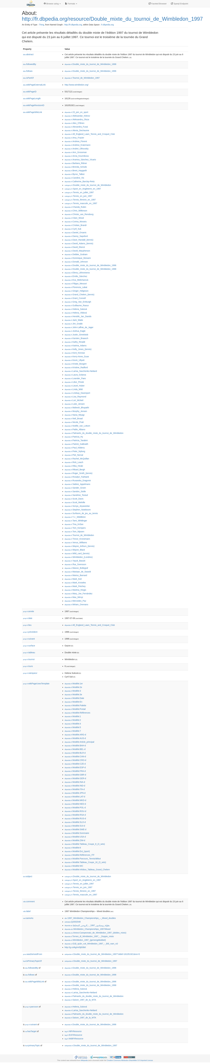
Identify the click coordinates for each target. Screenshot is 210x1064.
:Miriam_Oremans (76, 604)
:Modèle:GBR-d (75, 775)
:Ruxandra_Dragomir (78, 480)
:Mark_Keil (73, 579)
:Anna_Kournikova (77, 156)
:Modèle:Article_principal (79, 742)
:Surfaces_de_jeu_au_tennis (81, 513)
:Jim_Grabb (74, 324)
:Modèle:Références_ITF (79, 855)
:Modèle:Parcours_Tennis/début (83, 858)
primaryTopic (32, 1045)
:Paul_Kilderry (75, 448)
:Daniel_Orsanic (75, 232)
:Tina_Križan (74, 524)
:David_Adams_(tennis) (79, 243)
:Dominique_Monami (78, 258)
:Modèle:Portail (75, 709)
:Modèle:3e (73, 694)
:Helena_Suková (76, 309)
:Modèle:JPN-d (75, 793)
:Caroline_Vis (74, 178)
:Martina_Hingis (75, 590)
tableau (29, 652)
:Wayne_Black (75, 550)
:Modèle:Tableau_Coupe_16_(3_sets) (85, 862)
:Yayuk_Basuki (75, 561)
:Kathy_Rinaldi (75, 342)
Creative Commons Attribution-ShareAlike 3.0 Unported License (130, 1060)
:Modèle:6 (73, 848)
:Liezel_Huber (75, 386)
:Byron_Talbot (74, 174)
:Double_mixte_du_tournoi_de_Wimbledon (88, 185)
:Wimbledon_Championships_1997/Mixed (87, 929)
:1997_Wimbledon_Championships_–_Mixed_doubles (90, 918)
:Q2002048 (73, 922)
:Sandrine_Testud (76, 495)
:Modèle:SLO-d (75, 822)
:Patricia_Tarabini (76, 440)
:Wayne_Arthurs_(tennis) (79, 546)
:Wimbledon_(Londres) (79, 557)
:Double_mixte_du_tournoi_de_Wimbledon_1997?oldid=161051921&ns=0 (102, 954)
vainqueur (30, 673)
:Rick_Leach (74, 462)
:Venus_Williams (76, 542)
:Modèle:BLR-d (75, 753)
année (28, 611)
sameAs (28, 918)
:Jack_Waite (74, 320)
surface (29, 645)
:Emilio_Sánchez (76, 276)
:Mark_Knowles (75, 582)
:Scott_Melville (75, 502)
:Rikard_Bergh (75, 469)
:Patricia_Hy (74, 437)
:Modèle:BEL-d (75, 749)
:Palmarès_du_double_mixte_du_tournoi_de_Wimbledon (94, 433)
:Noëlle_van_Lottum (77, 426)
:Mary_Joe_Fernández (78, 593)
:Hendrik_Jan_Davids (78, 316)
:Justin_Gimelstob (76, 334)
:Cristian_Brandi (75, 225)
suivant (29, 639)
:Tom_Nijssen (74, 531)
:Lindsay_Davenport (77, 393)
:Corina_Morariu (76, 221)
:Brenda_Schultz (76, 167)
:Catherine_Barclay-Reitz (80, 181)
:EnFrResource (73, 1035)
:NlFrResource (73, 1031)
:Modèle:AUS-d (75, 738)
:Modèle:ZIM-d (75, 840)
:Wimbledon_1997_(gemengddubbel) (85, 940)
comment (29, 901)
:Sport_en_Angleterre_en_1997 (83, 189)
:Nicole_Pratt (74, 422)
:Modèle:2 (73, 720)
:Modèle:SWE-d (75, 829)
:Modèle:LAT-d (75, 796)
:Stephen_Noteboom (78, 510)
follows (28, 71)
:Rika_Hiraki (74, 466)
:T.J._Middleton (75, 517)
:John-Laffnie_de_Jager (79, 327)
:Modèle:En (73, 702)
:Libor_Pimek (74, 382)
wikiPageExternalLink (34, 85)
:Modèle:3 (73, 691)
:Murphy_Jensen (76, 411)
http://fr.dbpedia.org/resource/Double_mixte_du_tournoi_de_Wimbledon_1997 (112, 19)
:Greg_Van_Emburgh (78, 302)
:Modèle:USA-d (75, 837)
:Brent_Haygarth (76, 170)
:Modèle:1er (74, 683)
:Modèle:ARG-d (75, 734)
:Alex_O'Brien (74, 123)
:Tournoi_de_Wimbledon (79, 535)
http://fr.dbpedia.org (73, 24)
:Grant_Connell (75, 298)
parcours (31, 1007)
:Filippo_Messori (76, 283)
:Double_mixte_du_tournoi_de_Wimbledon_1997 (91, 961)
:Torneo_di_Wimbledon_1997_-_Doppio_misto (89, 936)
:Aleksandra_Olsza (77, 119)
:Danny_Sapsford (76, 236)
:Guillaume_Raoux (77, 305)
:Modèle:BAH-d (75, 745)
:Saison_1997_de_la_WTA (80, 1000)
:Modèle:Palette (75, 705)
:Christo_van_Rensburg (79, 214)
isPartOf (28, 78)
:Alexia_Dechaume (77, 130)
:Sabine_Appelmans (77, 484)
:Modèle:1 (73, 716)
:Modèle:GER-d (75, 778)
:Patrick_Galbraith (76, 444)
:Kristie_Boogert (75, 364)
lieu (27, 625)
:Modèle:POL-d (75, 807)
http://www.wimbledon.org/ (76, 85)
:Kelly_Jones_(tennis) (78, 349)
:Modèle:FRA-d (75, 771)
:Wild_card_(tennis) (77, 553)
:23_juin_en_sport (76, 112)
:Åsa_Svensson (75, 564)
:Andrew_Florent (76, 141)
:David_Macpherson (77, 251)
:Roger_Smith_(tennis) (78, 473)
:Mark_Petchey (75, 586)
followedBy (29, 64)
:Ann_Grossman (76, 152)
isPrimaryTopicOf (32, 961)
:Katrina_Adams (75, 345)
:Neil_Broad (74, 418)
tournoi (29, 659)
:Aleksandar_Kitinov (77, 116)
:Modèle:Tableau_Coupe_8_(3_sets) (85, 844)
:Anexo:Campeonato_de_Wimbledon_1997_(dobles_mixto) (95, 933)
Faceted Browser (158, 3)
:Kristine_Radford (76, 367)
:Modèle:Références (77, 713)
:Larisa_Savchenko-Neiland (81, 371)
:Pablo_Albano (75, 429)
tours (28, 666)
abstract (28, 54)
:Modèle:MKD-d (75, 800)
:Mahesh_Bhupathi (77, 407)
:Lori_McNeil (74, 400)
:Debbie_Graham (76, 254)
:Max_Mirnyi (74, 597)
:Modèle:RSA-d (75, 815)
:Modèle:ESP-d (75, 767)
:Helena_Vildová (76, 313)
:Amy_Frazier (74, 138)
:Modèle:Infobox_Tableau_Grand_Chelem (87, 869)
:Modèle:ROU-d (75, 811)
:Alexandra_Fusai (76, 127)
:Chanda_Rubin (75, 207)
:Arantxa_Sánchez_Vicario (80, 159)
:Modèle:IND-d (75, 786)
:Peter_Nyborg (75, 451)
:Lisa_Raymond (75, 396)
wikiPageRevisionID (33, 105)
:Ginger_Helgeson (76, 291)
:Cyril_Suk (73, 229)
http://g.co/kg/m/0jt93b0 (75, 947)
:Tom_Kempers (75, 528)
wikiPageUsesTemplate (36, 683)
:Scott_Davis (74, 499)
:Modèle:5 (73, 727)
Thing (41, 24)
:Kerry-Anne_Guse (77, 356)
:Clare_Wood (74, 218)
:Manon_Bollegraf (76, 568)
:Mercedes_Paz (75, 601)
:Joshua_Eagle (75, 331)
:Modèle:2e (73, 687)
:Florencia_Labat (76, 287)
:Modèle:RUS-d (75, 818)
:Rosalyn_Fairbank (77, 477)
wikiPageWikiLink (32, 112)
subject (27, 876)
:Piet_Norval (74, 455)
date (27, 618)
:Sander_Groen (75, 488)
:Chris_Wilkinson (76, 210)
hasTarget (30, 1031)
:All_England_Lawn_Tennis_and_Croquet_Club (90, 134)
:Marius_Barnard (76, 575)
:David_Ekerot (75, 247)
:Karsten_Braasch (76, 338)
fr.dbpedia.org (107, 24)
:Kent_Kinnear (75, 353)
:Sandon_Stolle (75, 491)
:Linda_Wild (74, 389)
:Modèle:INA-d (75, 782)
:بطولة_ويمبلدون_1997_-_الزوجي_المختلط (87, 925)
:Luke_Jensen (75, 404)
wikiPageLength (32, 98)
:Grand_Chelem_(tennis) (79, 294)
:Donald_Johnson (76, 262)
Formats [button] (71, 3)
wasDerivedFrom (32, 954)
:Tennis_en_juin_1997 (78, 196)
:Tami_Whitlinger (76, 520)
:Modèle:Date (74, 698)
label (26, 911)
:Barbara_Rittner (76, 163)
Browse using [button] (52, 3)
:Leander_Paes (75, 378)
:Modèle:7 (73, 731)
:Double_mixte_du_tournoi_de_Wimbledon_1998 (90, 64)
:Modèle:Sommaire (77, 833)
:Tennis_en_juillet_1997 (79, 192)
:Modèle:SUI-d (75, 826)
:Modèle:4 (73, 724)
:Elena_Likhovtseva (77, 272)
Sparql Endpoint (179, 3)
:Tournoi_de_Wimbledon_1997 (82, 78)
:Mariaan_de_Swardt (78, 572)
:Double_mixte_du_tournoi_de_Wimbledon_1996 (90, 71)
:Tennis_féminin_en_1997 (80, 200)
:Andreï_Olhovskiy (77, 148)
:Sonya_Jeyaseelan (77, 506)
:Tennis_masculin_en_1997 (81, 203)
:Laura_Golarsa (75, 375)
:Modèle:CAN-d (75, 756)
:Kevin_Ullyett (74, 360)
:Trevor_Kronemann (77, 539)
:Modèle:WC (74, 866)
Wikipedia (84, 1060)
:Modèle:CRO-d (75, 760)
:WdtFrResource (74, 1038)
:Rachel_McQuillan (77, 458)
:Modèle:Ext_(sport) (77, 851)
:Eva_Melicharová (76, 280)
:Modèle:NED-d (75, 804)
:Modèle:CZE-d (75, 764)
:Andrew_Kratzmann (77, 145)
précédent (30, 632)
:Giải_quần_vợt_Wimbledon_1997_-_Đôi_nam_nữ (91, 943)
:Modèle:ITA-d (75, 789)
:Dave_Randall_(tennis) (79, 240)
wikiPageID (29, 91)
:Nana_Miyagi (74, 415)
